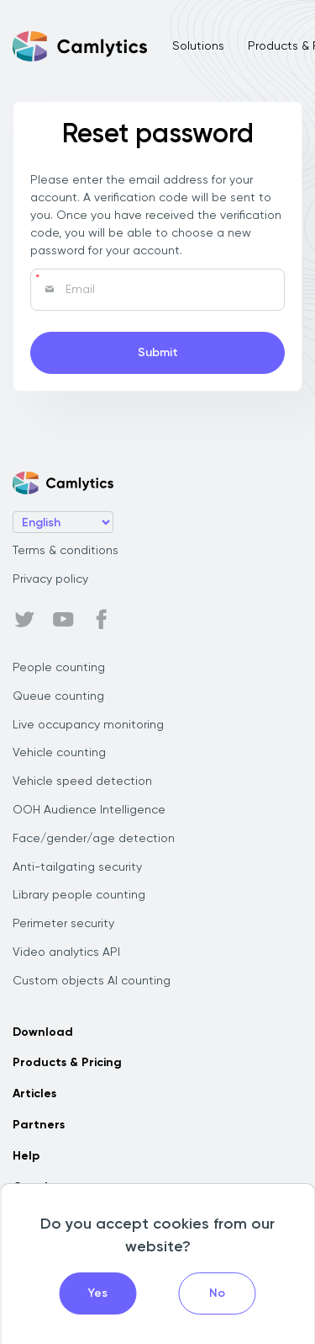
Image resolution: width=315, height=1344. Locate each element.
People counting (59, 668)
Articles (34, 1094)
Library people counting (79, 895)
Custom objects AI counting (92, 981)
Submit (158, 353)
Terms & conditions (65, 551)
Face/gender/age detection (94, 839)
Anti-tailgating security (77, 867)
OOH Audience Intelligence (89, 810)
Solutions (198, 46)
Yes (98, 1293)
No (217, 1293)
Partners (39, 1125)
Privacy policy (50, 579)
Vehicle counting (59, 753)
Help (26, 1156)
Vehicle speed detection (82, 781)
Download (43, 1032)
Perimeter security (63, 924)
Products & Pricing (67, 1063)
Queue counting (58, 696)
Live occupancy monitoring (88, 725)
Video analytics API (66, 952)
